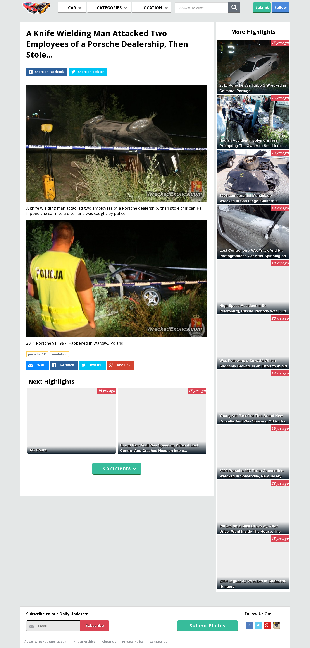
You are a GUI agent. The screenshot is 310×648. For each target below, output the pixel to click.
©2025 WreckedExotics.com (45, 641)
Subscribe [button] (95, 625)
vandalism (59, 354)
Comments (119, 468)
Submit (262, 7)
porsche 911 (37, 354)
